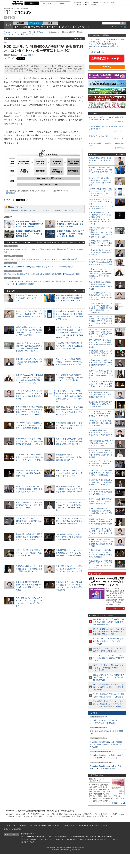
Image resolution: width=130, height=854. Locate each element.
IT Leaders (17, 12)
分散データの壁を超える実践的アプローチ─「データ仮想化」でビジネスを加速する (29, 552)
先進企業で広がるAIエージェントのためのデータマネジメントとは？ (29, 297)
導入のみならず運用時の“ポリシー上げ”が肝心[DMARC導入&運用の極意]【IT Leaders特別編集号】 (43, 274)
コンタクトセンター (46, 210)
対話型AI (35, 210)
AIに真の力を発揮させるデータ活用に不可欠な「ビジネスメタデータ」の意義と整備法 (69, 425)
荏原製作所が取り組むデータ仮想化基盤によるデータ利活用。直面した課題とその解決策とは (29, 568)
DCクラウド (47, 3)
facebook (9, 17)
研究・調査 (110, 2)
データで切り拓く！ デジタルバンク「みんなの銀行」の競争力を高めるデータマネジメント (69, 473)
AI (50, 27)
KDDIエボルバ (13, 210)
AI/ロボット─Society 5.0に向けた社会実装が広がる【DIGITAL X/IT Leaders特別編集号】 (39, 267)
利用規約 (23, 825)
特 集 (50, 23)
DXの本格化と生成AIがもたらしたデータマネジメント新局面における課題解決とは (69, 536)
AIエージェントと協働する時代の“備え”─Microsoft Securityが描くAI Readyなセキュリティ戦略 (69, 361)
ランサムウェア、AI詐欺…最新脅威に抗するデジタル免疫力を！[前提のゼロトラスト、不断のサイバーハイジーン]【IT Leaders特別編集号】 (44, 282)
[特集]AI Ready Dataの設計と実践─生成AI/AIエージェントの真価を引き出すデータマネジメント (106, 581)
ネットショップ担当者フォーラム (32, 839)
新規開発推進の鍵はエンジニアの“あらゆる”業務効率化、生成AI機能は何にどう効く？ (69, 457)
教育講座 (93, 4)
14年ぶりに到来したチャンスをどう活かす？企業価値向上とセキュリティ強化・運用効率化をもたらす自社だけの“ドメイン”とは (100, 232)
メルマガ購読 (32, 825)
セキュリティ (66, 27)
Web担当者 (77, 2)
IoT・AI (102, 2)
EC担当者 (86, 2)
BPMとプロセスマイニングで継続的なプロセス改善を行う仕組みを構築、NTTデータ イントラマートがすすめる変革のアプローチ (100, 320)
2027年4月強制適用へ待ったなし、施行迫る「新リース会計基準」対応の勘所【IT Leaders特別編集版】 (44, 250)
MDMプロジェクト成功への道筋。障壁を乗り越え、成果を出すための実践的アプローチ (29, 489)
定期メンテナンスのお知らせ (99, 136)
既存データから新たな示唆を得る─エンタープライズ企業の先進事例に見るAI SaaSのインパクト (69, 441)
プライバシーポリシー (69, 825)
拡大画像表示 (10, 193)
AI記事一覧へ (78, 39)
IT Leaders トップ (10, 32)
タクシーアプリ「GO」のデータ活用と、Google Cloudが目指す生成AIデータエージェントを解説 (29, 457)
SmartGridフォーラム (105, 836)
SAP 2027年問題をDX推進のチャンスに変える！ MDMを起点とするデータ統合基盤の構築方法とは (29, 425)
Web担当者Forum (61, 836)
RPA (56, 27)
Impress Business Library (98, 46)
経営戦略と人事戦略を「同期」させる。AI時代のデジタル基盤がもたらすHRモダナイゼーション (69, 297)
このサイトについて (11, 825)
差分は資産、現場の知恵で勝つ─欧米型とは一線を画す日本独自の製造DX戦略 (29, 473)
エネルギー (77, 4)
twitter (5, 17)
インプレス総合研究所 (76, 836)
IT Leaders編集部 (27, 55)
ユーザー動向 (22, 27)
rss (13, 17)
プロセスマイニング (37, 27)
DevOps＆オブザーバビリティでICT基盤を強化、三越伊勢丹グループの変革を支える (29, 520)
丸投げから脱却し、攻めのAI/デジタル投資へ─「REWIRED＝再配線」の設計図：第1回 (70, 233)
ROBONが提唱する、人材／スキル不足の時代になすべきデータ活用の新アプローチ (29, 504)
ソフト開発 (94, 2)
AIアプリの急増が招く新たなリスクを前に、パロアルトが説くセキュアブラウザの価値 (70, 223)
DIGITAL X (101, 839)
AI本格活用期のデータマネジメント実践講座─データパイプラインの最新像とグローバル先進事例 (69, 552)
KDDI (65, 210)
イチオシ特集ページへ (115, 608)
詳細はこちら (117, 803)
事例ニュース (41, 32)
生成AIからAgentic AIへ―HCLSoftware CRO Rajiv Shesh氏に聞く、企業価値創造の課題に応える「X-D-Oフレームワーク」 (100, 273)
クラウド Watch (90, 836)
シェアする (9, 58)
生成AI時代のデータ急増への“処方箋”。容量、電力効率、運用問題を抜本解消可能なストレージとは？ (29, 441)
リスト (28, 58)
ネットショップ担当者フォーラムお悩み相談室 (61, 839)
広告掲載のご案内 (45, 825)
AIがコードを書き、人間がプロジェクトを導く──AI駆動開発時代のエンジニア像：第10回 (29, 223)
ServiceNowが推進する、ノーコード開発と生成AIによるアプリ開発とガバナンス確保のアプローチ (69, 489)
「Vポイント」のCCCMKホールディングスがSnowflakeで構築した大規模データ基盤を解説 (69, 520)
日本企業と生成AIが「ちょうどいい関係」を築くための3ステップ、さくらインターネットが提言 (69, 568)
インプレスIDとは (97, 52)
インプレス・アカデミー (29, 842)
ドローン (86, 4)
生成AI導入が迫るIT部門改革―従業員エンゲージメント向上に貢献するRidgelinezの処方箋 (69, 345)
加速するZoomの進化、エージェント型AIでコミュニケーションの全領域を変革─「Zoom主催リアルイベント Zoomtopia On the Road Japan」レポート (69, 332)
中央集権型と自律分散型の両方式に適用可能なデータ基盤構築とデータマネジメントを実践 (29, 536)
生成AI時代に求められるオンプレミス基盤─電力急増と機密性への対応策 (29, 361)
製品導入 (63, 3)
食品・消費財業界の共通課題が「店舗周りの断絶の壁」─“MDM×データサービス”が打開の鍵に (69, 377)
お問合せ (7, 829)
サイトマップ (103, 825)
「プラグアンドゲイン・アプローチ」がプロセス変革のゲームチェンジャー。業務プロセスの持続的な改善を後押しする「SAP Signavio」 (69, 396)
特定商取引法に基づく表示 (88, 825)
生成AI (71, 210)
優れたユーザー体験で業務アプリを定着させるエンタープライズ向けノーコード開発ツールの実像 (29, 313)
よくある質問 (16, 829)
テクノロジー (35, 23)
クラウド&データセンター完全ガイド (33, 836)
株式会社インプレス (27, 834)
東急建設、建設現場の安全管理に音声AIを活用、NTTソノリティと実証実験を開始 (29, 233)
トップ (8, 25)
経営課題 (20, 23)
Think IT (50, 836)
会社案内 (56, 825)
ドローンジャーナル (113, 839)
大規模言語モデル (25, 210)
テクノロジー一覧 (25, 32)
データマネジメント (82, 27)
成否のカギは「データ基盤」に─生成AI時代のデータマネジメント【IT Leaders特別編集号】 (41, 259)
